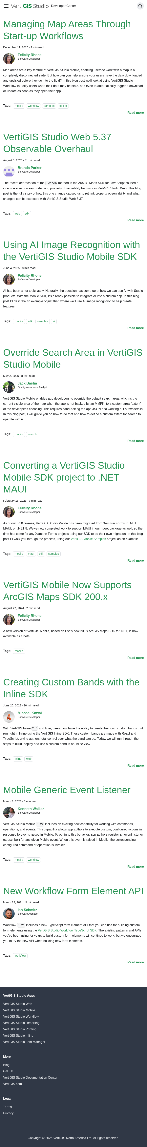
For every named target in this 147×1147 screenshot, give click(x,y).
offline (63, 105)
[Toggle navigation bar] (6, 6)
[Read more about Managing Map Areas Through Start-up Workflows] (135, 112)
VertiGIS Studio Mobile (19, 1010)
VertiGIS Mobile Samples (88, 539)
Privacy (8, 1113)
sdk (27, 213)
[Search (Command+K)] (140, 6)
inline (18, 758)
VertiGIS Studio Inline (18, 1035)
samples (49, 105)
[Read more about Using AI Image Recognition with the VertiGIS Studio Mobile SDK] (135, 328)
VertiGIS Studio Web (17, 1004)
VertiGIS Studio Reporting (21, 1023)
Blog (6, 1065)
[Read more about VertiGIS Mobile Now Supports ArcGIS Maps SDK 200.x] (135, 657)
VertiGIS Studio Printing (19, 1029)
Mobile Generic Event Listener (67, 790)
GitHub (8, 1071)
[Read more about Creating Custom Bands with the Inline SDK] (135, 765)
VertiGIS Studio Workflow (21, 1016)
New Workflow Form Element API (73, 891)
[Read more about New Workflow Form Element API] (135, 962)
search (32, 434)
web (17, 213)
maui (31, 553)
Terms (7, 1107)
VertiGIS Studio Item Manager (24, 1042)
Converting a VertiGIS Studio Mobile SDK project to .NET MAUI (64, 477)
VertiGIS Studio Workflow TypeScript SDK (67, 930)
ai (54, 321)
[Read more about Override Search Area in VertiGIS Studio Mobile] (135, 441)
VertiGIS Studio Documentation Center (30, 1077)
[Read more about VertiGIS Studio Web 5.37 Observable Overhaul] (135, 220)
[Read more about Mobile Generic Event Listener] (135, 866)
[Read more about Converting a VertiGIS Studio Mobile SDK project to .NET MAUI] (135, 560)
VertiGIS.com (12, 1084)
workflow (33, 105)
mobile (19, 105)
